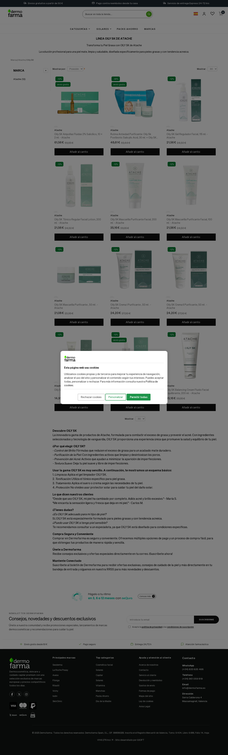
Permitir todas (138, 397)
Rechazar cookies (91, 397)
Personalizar (115, 397)
